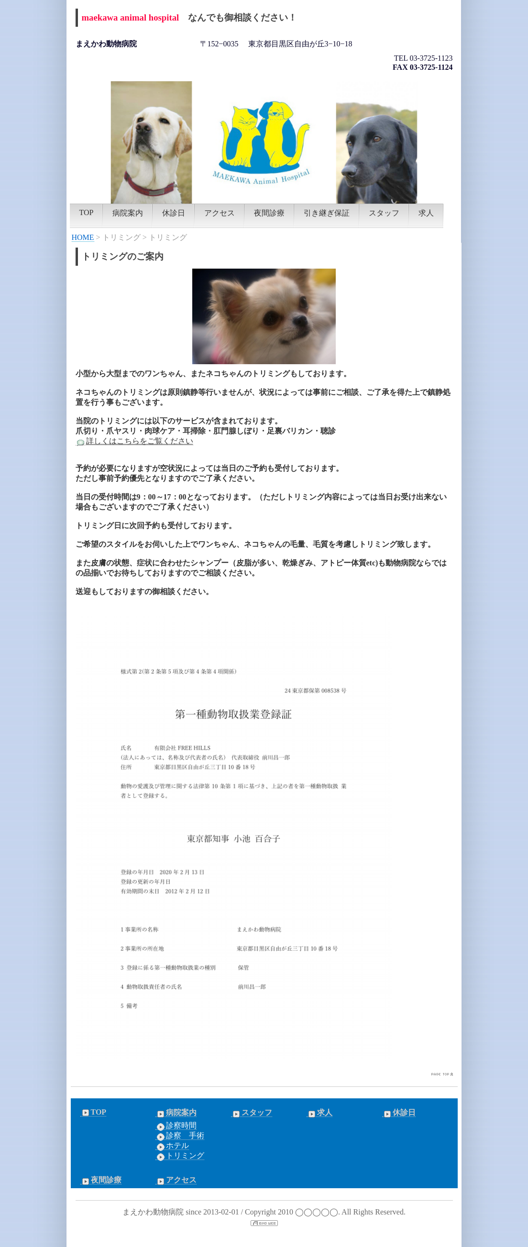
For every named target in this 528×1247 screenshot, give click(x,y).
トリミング (179, 1155)
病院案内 (127, 213)
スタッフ (384, 213)
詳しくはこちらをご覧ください (134, 441)
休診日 (173, 213)
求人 (426, 213)
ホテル (172, 1145)
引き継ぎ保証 (327, 213)
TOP (86, 212)
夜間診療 (269, 213)
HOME (83, 237)
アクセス (219, 213)
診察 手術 (179, 1135)
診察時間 (176, 1125)
